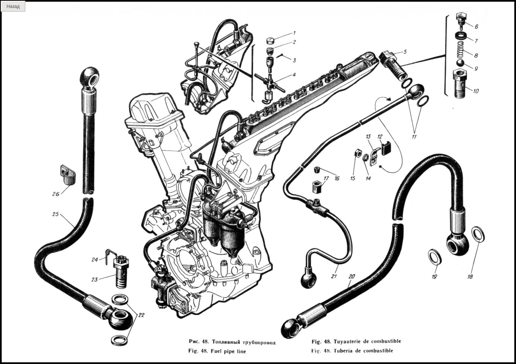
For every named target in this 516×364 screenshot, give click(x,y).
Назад (12, 6)
